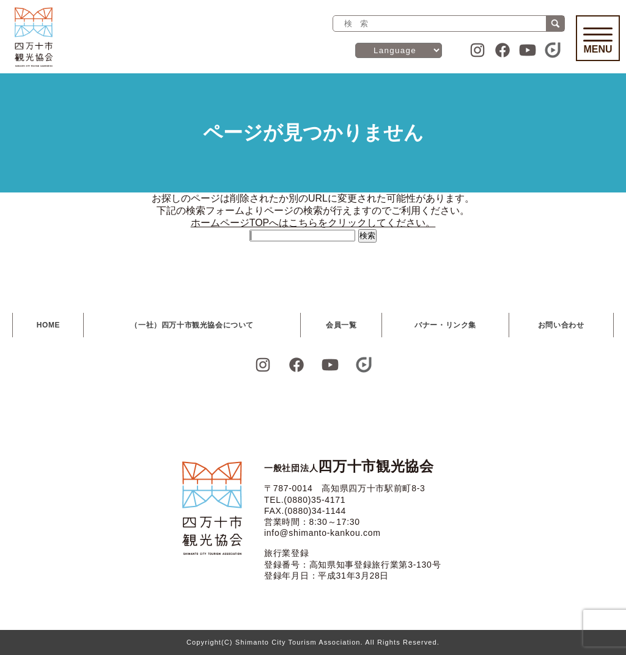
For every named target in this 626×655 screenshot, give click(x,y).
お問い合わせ (561, 325)
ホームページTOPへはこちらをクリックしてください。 (313, 223)
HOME (48, 325)
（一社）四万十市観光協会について (192, 325)
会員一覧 (341, 325)
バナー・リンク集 (445, 325)
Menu (598, 40)
